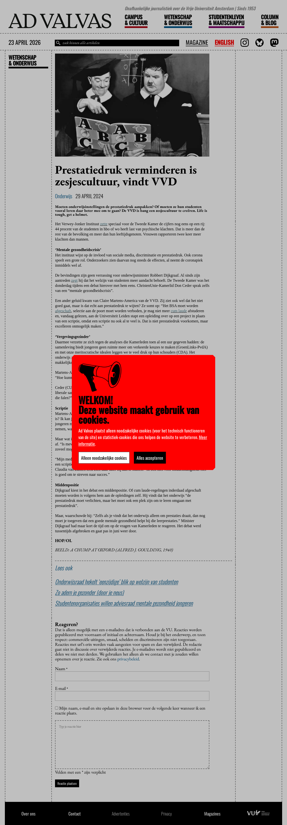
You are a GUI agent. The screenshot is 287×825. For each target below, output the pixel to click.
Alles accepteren (150, 458)
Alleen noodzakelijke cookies (104, 458)
